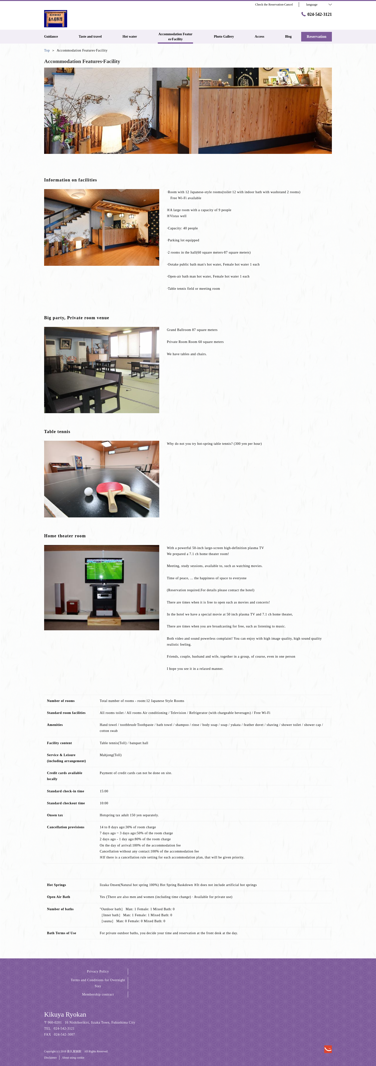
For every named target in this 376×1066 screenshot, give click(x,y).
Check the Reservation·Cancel (274, 4)
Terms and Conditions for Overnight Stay (98, 983)
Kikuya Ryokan (65, 1014)
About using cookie (73, 1057)
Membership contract (98, 994)
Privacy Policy (98, 971)
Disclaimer (50, 1057)
